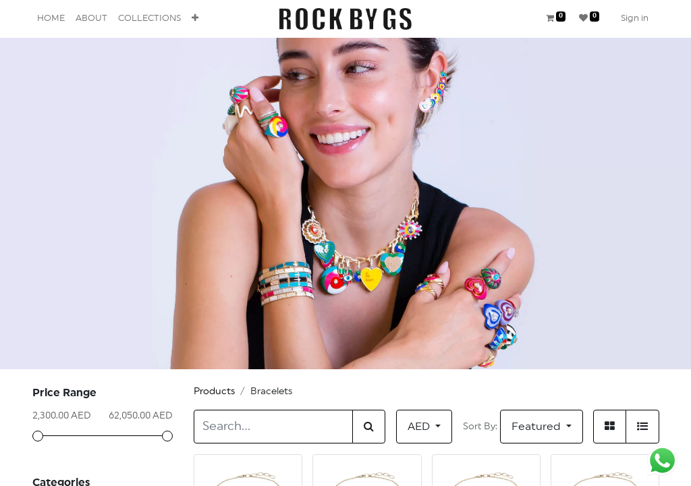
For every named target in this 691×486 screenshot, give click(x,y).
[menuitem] (51, 19)
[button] (195, 19)
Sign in (634, 18)
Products (214, 391)
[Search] (368, 426)
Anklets (68, 473)
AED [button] (420, 426)
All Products (80, 453)
